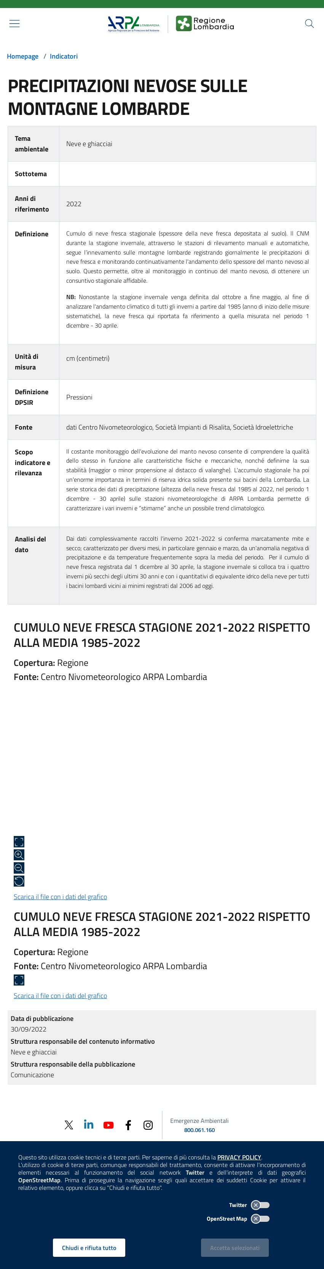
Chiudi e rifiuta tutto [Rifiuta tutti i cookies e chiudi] (89, 1247)
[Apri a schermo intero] (19, 841)
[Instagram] (148, 1124)
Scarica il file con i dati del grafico (60, 897)
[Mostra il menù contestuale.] (14, 24)
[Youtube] (108, 1124)
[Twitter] (69, 1125)
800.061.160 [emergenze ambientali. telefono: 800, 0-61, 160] (199, 1130)
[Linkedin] (89, 1124)
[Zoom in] (19, 855)
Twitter (249, 1205)
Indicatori (64, 56)
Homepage (22, 56)
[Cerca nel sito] (309, 23)
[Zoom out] (19, 868)
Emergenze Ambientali (199, 1120)
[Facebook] (128, 1124)
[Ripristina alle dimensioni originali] (19, 881)
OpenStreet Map (238, 1218)
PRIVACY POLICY (239, 1157)
